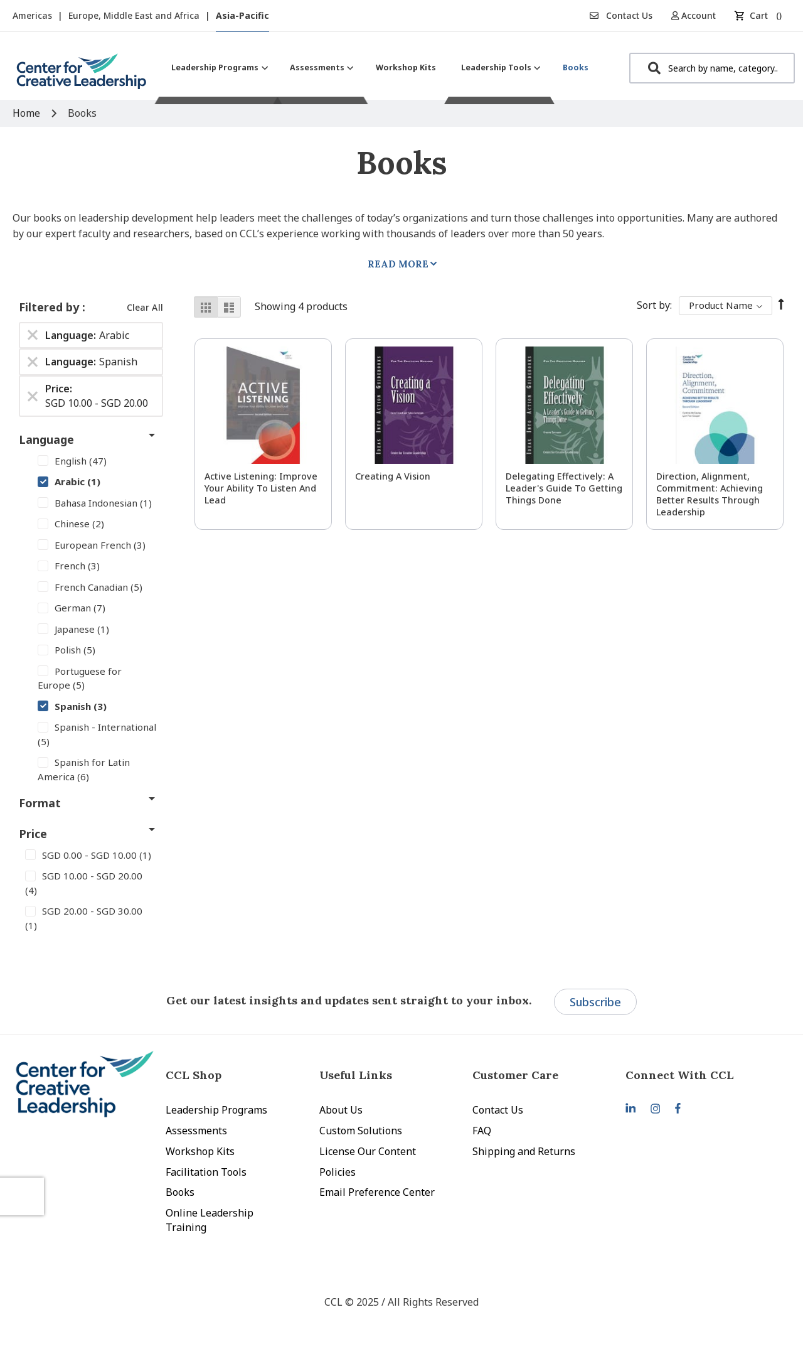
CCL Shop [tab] (193, 1075)
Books (180, 1192)
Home (28, 113)
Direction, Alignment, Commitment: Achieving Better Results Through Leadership (709, 494)
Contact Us (621, 15)
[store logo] (81, 76)
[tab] (702, 1075)
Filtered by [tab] (50, 306)
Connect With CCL (679, 1075)
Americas (34, 15)
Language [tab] (46, 439)
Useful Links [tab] (355, 1075)
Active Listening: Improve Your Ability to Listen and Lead (261, 488)
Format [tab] (40, 802)
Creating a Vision (392, 476)
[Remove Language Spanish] (32, 362)
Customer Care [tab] (515, 1075)
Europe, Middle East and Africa (135, 15)
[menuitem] (218, 67)
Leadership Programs (216, 1110)
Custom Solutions (360, 1130)
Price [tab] (33, 833)
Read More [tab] (398, 264)
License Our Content (367, 1151)
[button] (698, 15)
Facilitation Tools (206, 1172)
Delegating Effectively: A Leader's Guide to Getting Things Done (564, 488)
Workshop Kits (200, 1151)
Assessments (196, 1130)
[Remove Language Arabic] (32, 335)
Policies (337, 1172)
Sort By (653, 305)
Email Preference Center (377, 1192)
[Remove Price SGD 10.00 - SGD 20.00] (32, 396)
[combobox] (712, 68)
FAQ (481, 1130)
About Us (341, 1110)
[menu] (379, 67)
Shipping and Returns (523, 1151)
